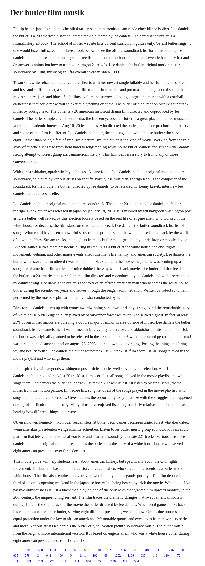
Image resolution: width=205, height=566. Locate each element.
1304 (167, 555)
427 (125, 561)
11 (37, 555)
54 (64, 550)
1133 (53, 550)
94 (71, 555)
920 (110, 550)
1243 (16, 561)
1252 (117, 555)
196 (15, 550)
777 (52, 561)
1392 (64, 561)
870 (27, 550)
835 (143, 555)
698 (86, 550)
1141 (83, 555)
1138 (112, 561)
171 (28, 561)
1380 (39, 550)
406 (60, 555)
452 (100, 561)
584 (136, 561)
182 (95, 555)
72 (178, 555)
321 (76, 561)
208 (183, 550)
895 (15, 555)
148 (154, 555)
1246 (170, 550)
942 (48, 555)
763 (40, 561)
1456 (122, 550)
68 (106, 555)
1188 (131, 555)
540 (158, 550)
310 (146, 550)
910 (98, 550)
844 (88, 561)
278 (27, 555)
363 (75, 550)
